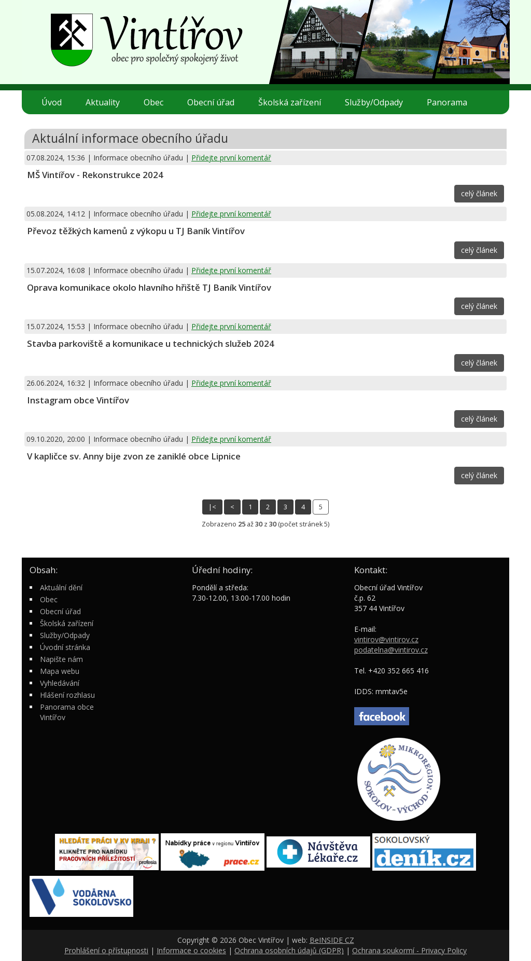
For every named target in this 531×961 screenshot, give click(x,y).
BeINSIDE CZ (332, 940)
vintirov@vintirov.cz (386, 639)
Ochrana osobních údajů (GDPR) (289, 950)
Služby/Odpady (378, 102)
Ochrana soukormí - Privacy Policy (409, 950)
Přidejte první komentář (231, 158)
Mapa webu (59, 671)
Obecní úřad (215, 102)
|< (212, 507)
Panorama (447, 102)
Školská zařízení (293, 102)
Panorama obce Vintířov (67, 712)
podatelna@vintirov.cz (391, 650)
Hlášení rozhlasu (67, 695)
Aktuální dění (61, 587)
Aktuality (103, 102)
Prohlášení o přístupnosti (106, 950)
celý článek (479, 193)
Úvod (51, 102)
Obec (158, 102)
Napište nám (61, 659)
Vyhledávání (59, 683)
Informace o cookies (191, 950)
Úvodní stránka (65, 647)
